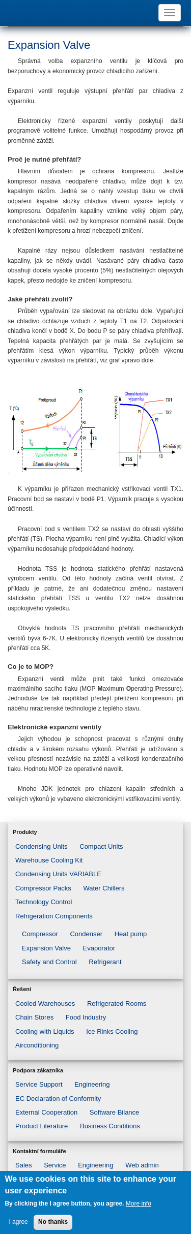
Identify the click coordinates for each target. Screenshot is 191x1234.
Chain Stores (34, 1017)
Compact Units (101, 846)
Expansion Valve (46, 948)
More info (138, 1208)
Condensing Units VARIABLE (58, 874)
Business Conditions (110, 1126)
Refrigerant (105, 962)
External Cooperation (46, 1112)
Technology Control (43, 902)
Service (55, 1165)
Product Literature (41, 1126)
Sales (23, 1165)
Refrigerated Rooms (116, 1003)
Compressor (40, 934)
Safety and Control (49, 962)
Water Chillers (103, 888)
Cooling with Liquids (44, 1031)
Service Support (39, 1084)
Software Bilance (115, 1112)
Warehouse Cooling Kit (49, 860)
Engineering (92, 1084)
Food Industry (86, 1017)
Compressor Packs (43, 888)
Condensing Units (41, 846)
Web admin (142, 1165)
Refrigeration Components (54, 916)
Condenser (86, 934)
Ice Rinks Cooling (112, 1031)
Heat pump (131, 934)
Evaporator (99, 948)
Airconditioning (37, 1045)
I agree (18, 1226)
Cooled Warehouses (45, 1003)
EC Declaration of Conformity (58, 1098)
